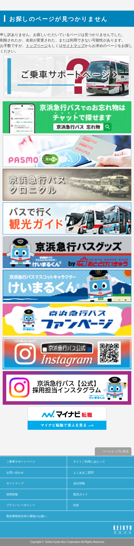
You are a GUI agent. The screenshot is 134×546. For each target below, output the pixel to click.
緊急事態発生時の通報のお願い (26, 516)
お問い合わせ (15, 472)
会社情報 (79, 483)
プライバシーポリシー (20, 505)
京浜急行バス (19, 5)
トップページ (37, 46)
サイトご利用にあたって (89, 461)
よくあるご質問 (83, 472)
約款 (76, 505)
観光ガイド (80, 494)
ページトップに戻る (116, 451)
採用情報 (12, 494)
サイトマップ (74, 46)
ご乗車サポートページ (20, 461)
